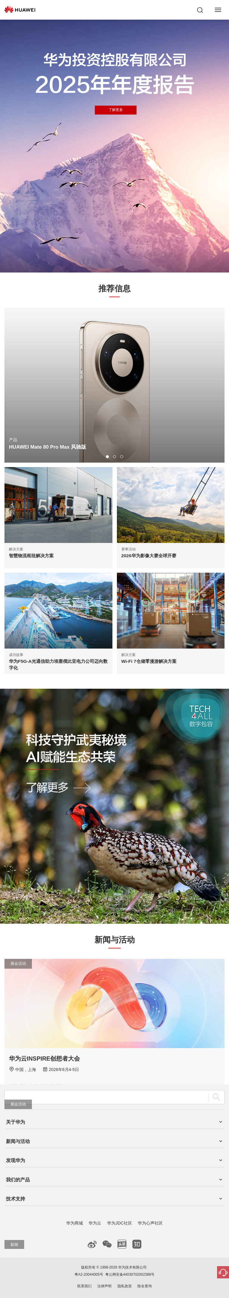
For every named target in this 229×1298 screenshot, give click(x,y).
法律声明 (104, 1286)
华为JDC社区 (119, 1223)
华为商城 (74, 1223)
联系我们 (84, 1286)
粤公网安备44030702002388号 (129, 1274)
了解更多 (116, 110)
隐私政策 (124, 1286)
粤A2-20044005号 (89, 1274)
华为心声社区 (150, 1223)
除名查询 (144, 1286)
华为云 (95, 1223)
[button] (107, 456)
